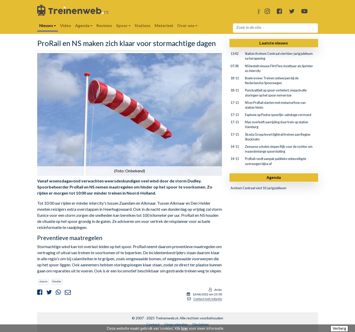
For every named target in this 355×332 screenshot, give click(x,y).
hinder (56, 281)
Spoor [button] (123, 25)
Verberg (339, 328)
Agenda (273, 177)
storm (43, 281)
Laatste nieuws (273, 42)
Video (65, 25)
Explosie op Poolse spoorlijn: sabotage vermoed (278, 115)
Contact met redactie (207, 299)
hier (184, 328)
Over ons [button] (187, 25)
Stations (143, 25)
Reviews (104, 25)
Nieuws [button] (47, 25)
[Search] (275, 28)
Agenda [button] (83, 25)
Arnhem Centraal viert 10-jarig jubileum (258, 188)
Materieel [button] (164, 25)
